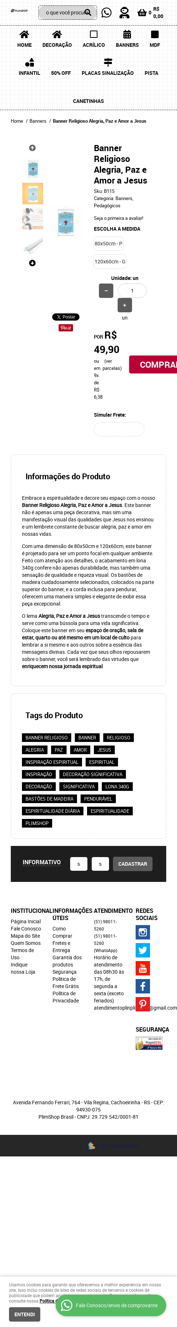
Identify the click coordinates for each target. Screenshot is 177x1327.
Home (24, 44)
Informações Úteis (68, 914)
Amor (80, 750)
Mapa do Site (25, 935)
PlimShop (37, 823)
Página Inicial (26, 921)
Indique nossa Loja (23, 968)
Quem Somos (26, 942)
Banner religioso (47, 737)
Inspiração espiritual (52, 762)
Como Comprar (62, 932)
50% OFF (61, 72)
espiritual (101, 762)
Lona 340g (117, 786)
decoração (39, 786)
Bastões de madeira (49, 799)
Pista (151, 72)
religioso (118, 737)
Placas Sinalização (108, 72)
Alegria (35, 750)
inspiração (39, 774)
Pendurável (98, 799)
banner (87, 737)
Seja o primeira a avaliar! (118, 218)
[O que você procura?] (88, 12)
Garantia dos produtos (67, 961)
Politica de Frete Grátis (66, 982)
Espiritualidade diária (53, 811)
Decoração (57, 44)
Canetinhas (88, 101)
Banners (127, 44)
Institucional (26, 910)
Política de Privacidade (66, 997)
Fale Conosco (26, 928)
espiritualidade (110, 811)
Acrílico (94, 44)
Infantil (29, 72)
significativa (79, 786)
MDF (155, 44)
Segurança (65, 971)
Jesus (104, 750)
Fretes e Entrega (61, 946)
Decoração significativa (92, 774)
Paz (59, 750)
